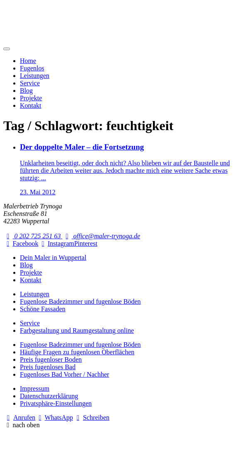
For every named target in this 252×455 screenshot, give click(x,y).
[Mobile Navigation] (6, 49)
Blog (26, 90)
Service (30, 83)
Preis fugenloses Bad (47, 366)
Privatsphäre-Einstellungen (56, 403)
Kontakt (30, 105)
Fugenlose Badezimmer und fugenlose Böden (80, 301)
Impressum (34, 388)
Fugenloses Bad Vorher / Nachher (64, 374)
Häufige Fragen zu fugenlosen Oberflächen (77, 352)
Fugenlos (32, 68)
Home (28, 60)
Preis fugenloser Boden (51, 359)
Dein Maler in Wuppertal (53, 257)
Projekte (31, 98)
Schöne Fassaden (42, 308)
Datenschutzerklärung (49, 395)
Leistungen (34, 75)
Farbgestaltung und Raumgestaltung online (77, 330)
